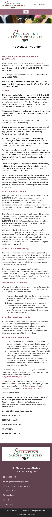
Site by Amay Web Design (26, 515)
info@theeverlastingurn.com (14, 377)
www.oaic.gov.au (35, 388)
